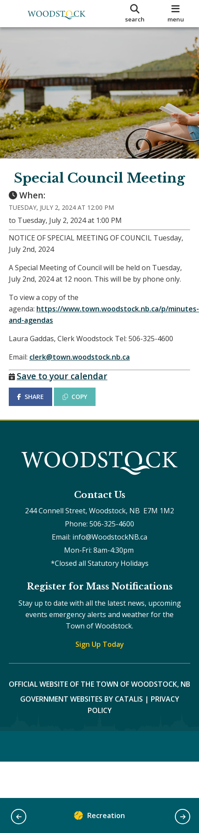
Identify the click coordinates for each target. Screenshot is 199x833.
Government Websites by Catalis (81, 699)
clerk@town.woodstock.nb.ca (79, 357)
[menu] (175, 13)
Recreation (99, 817)
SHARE (30, 396)
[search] (134, 13)
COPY (75, 396)
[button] (18, 816)
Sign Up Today (99, 644)
